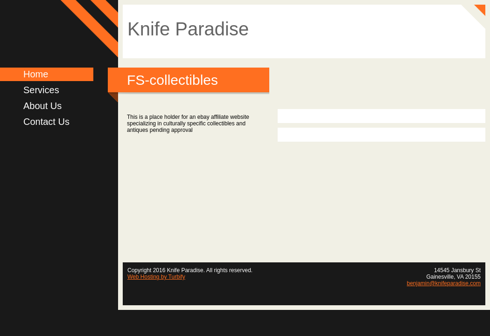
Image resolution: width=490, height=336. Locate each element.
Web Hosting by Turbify (156, 277)
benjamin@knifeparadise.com (444, 283)
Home (35, 74)
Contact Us (46, 122)
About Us (42, 106)
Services (41, 90)
